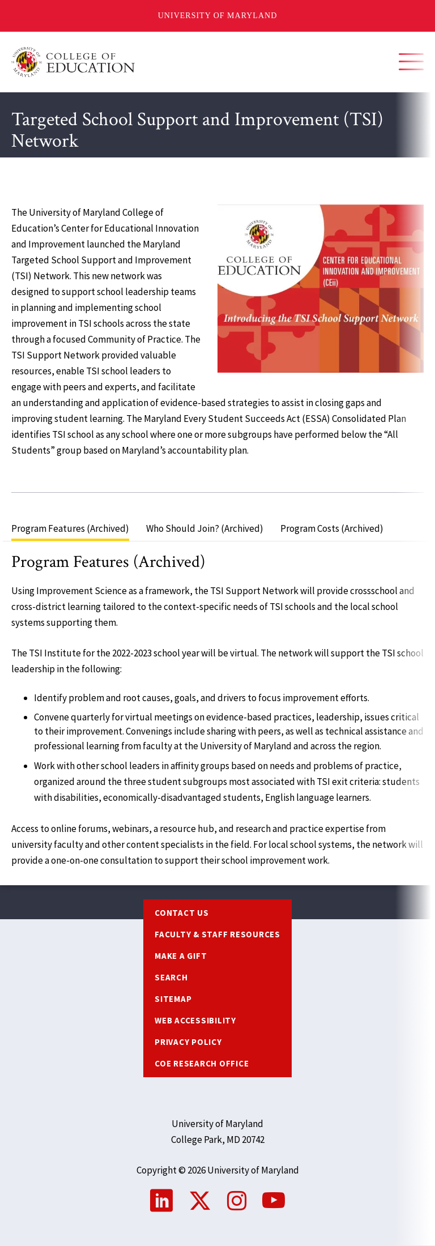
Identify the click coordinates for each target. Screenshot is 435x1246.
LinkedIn (161, 1200)
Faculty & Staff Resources (217, 934)
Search (171, 977)
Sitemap (173, 998)
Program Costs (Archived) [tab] (331, 528)
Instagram (236, 1200)
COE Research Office (202, 1063)
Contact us (182, 912)
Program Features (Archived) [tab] (70, 528)
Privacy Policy (188, 1041)
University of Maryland (218, 15)
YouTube (273, 1200)
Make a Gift (181, 955)
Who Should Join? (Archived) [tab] (204, 528)
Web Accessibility (195, 1020)
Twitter (200, 1200)
